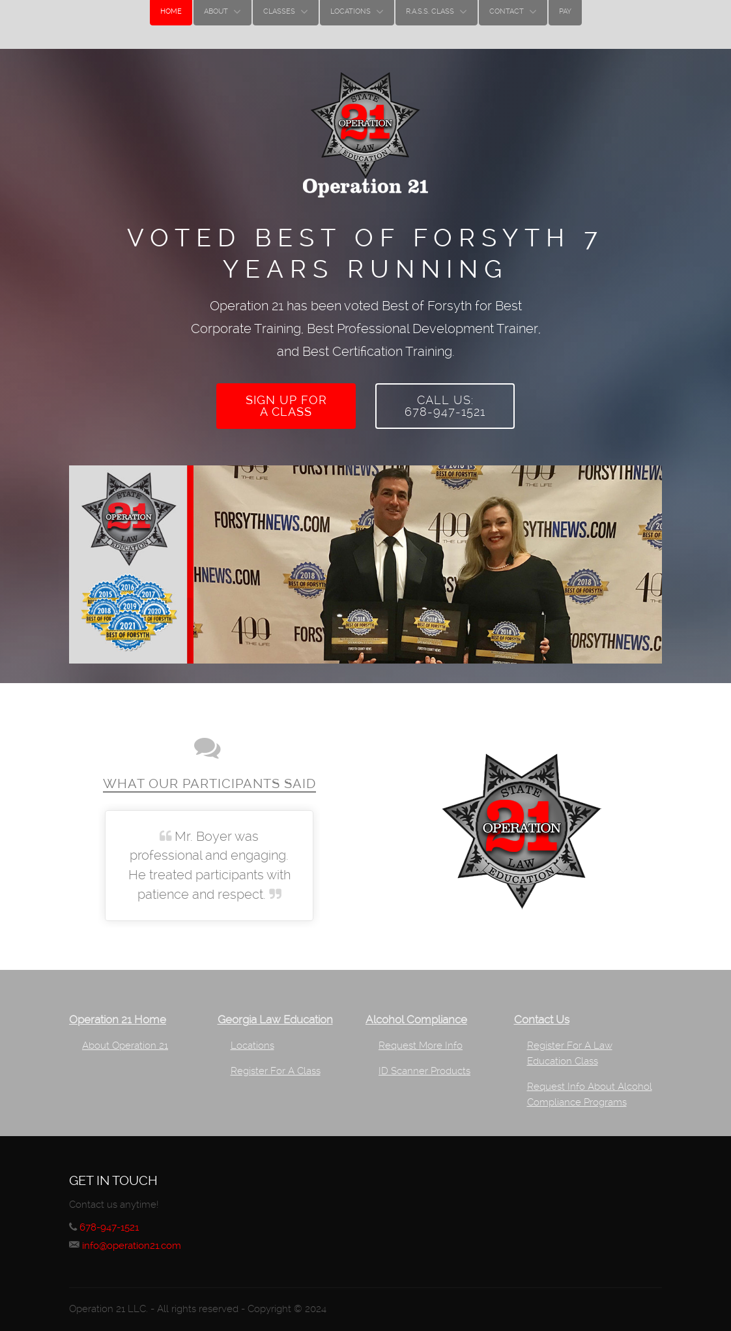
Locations (252, 1038)
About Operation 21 (125, 1038)
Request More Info (421, 1038)
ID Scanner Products (424, 1063)
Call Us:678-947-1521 (445, 402)
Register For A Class (276, 1063)
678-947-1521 (112, 1218)
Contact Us (541, 1012)
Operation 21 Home (117, 1012)
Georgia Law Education (275, 1012)
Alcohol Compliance (416, 1012)
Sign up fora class (286, 402)
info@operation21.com (136, 1237)
